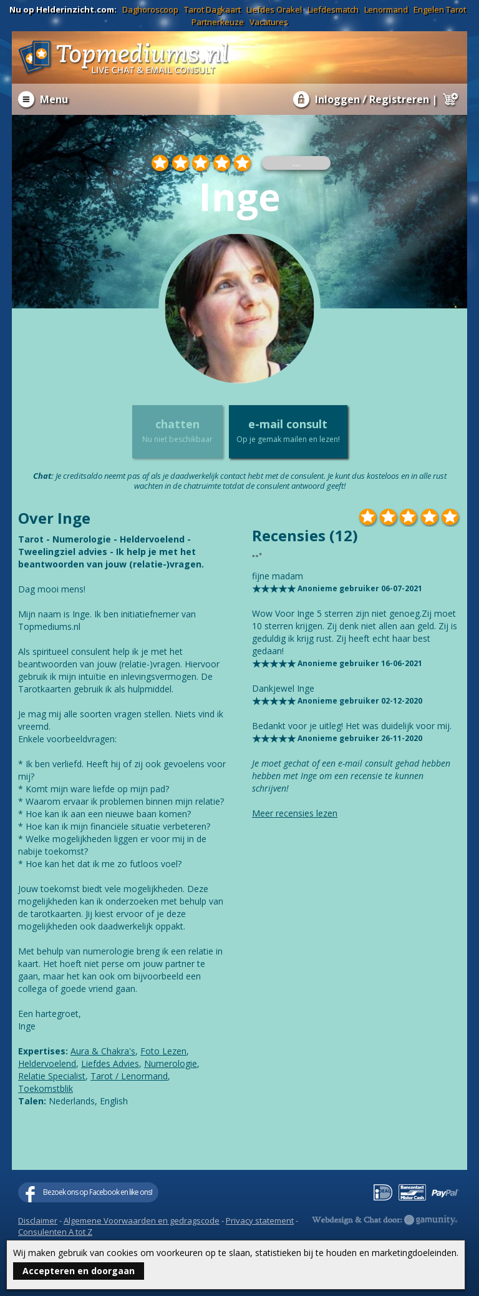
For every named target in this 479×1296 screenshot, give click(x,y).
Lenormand (386, 9)
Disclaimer (37, 1220)
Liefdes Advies (110, 1063)
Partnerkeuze (217, 21)
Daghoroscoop (150, 9)
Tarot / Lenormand (129, 1076)
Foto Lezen (163, 1051)
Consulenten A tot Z (55, 1231)
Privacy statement (260, 1220)
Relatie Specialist (51, 1076)
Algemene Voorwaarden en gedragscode (142, 1220)
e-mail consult (288, 431)
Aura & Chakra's (102, 1051)
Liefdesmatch (333, 9)
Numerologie (170, 1063)
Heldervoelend (47, 1063)
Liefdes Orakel (274, 9)
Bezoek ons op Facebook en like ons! (97, 1192)
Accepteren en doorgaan (78, 1271)
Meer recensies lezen (294, 813)
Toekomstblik (45, 1088)
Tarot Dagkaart (212, 9)
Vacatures (268, 21)
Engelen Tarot (440, 9)
